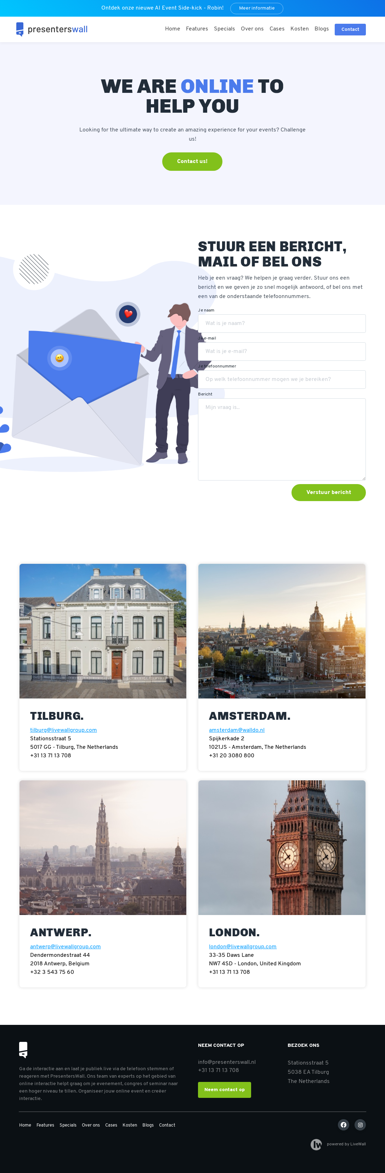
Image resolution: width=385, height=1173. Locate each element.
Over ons (252, 29)
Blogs (322, 29)
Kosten (299, 29)
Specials (224, 29)
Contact (167, 1125)
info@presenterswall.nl (227, 1062)
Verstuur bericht (328, 492)
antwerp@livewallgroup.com (65, 947)
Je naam (206, 310)
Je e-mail (207, 338)
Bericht (205, 394)
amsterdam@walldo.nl (237, 730)
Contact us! (192, 161)
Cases (277, 29)
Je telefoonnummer (217, 366)
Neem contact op (224, 1090)
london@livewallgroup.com (243, 947)
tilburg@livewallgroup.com (63, 730)
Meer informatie (257, 8)
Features (197, 29)
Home (172, 29)
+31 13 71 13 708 (218, 1070)
